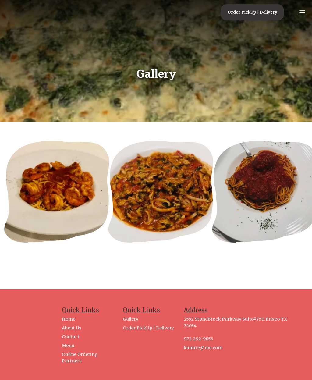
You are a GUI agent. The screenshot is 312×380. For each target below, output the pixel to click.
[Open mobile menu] (299, 12)
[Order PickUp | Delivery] (252, 12)
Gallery (130, 319)
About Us (71, 328)
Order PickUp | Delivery (148, 328)
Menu (68, 345)
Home (68, 319)
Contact (71, 336)
